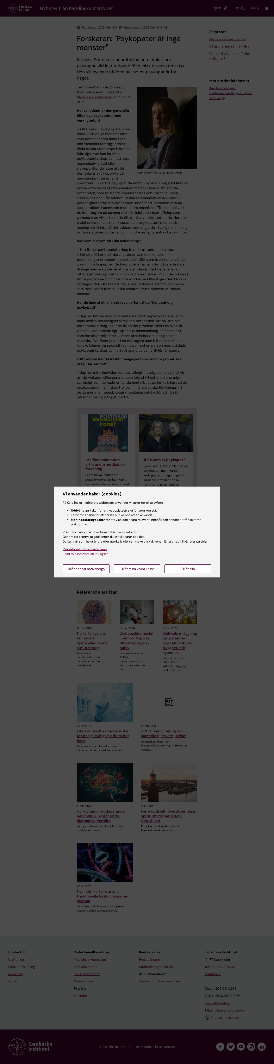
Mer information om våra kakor (85, 549)
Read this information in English (85, 554)
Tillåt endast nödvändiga (86, 569)
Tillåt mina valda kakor (137, 569)
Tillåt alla (188, 569)
